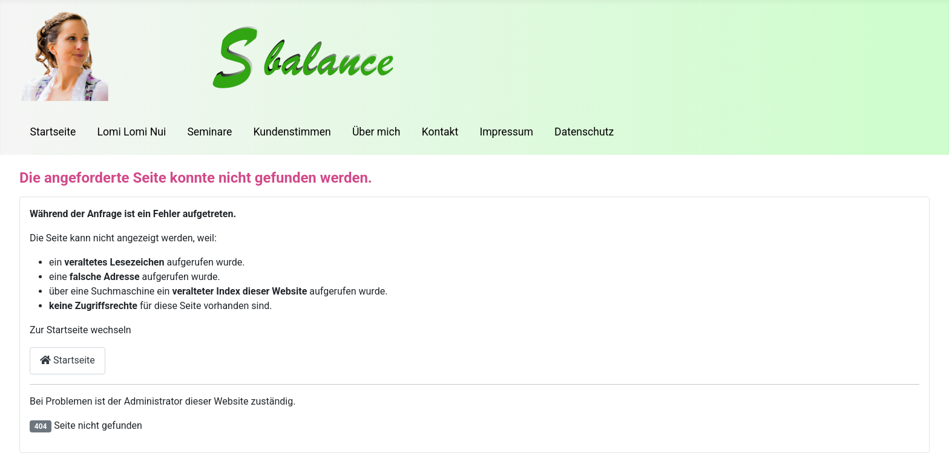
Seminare (209, 132)
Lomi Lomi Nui (131, 132)
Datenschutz (584, 132)
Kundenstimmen (291, 132)
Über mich (376, 132)
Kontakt (440, 132)
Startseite (53, 132)
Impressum (506, 132)
